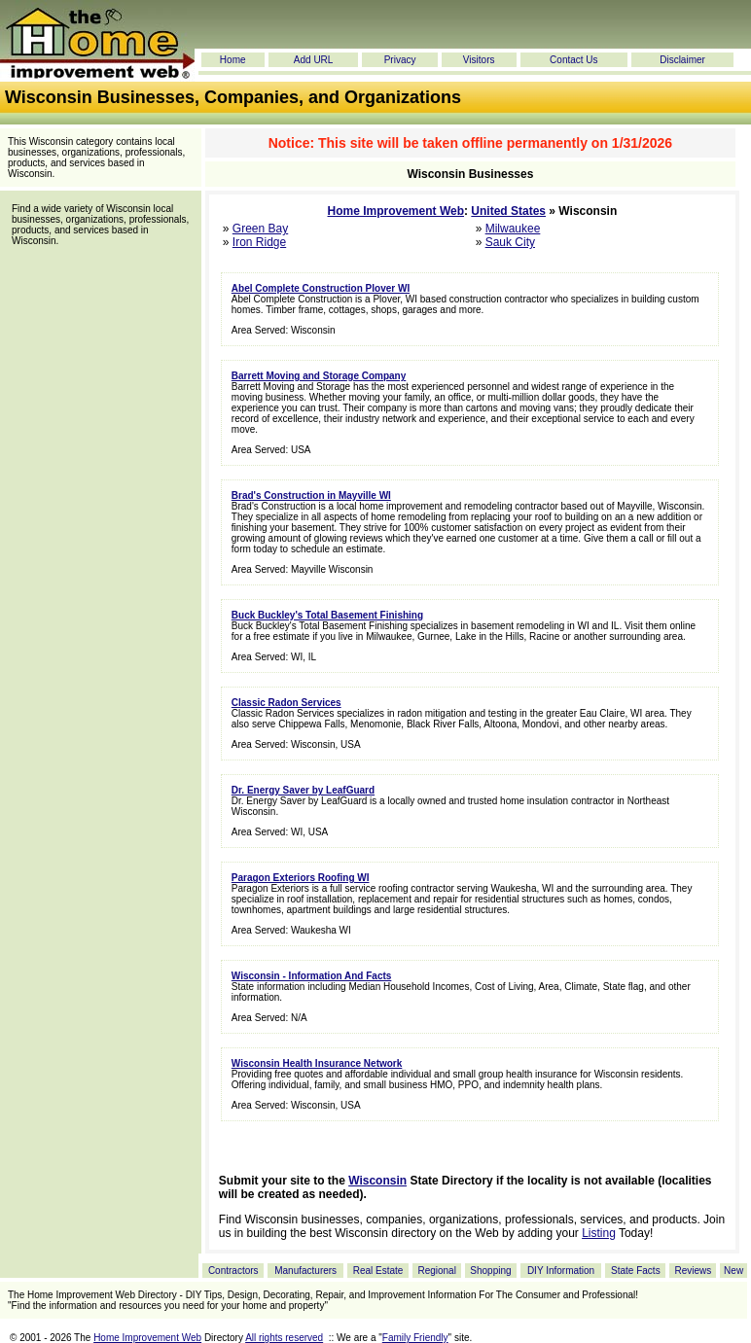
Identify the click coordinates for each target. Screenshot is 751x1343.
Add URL (314, 59)
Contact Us (573, 59)
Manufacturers (305, 1270)
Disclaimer (682, 59)
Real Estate (378, 1270)
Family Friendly (415, 1337)
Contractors (233, 1270)
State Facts (636, 1270)
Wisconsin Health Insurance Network (317, 1063)
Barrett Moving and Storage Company (319, 376)
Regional (436, 1270)
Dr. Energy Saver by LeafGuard (303, 790)
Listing (599, 1233)
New (733, 1270)
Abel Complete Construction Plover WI (321, 288)
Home (233, 59)
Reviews (692, 1270)
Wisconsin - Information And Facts (312, 976)
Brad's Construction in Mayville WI (311, 495)
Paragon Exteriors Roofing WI (301, 877)
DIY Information (560, 1270)
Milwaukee (513, 228)
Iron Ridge (259, 242)
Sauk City (510, 242)
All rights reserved (284, 1337)
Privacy (400, 59)
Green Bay (260, 228)
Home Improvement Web (396, 211)
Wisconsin (377, 1180)
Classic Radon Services (286, 702)
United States (508, 211)
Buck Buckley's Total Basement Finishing (327, 615)
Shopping (490, 1270)
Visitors (479, 59)
